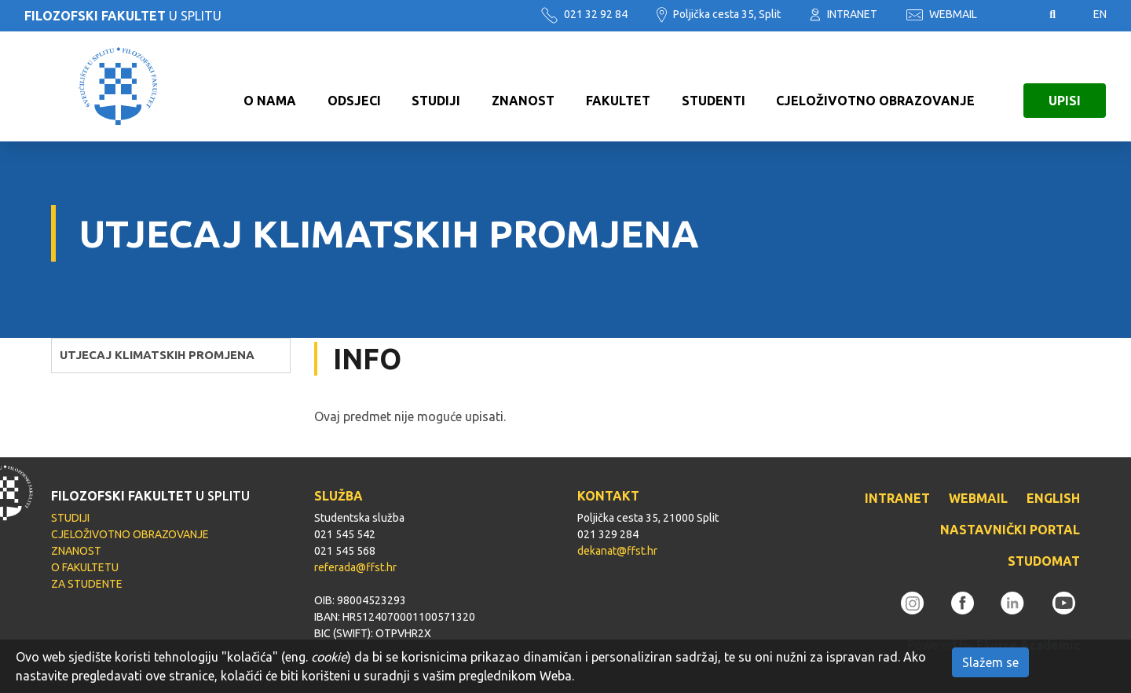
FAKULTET (618, 86)
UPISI (1065, 86)
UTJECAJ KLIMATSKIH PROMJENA (157, 354)
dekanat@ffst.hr (617, 550)
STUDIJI (436, 86)
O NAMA (269, 86)
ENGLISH (1053, 498)
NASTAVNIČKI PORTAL (1010, 529)
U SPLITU (122, 16)
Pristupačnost (1013, 15)
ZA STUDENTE (87, 584)
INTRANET (843, 14)
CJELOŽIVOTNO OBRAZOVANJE (875, 86)
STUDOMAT (1044, 561)
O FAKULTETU (85, 567)
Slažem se (990, 662)
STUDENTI (713, 86)
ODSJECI (354, 86)
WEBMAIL (941, 14)
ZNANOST (523, 86)
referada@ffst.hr (355, 567)
